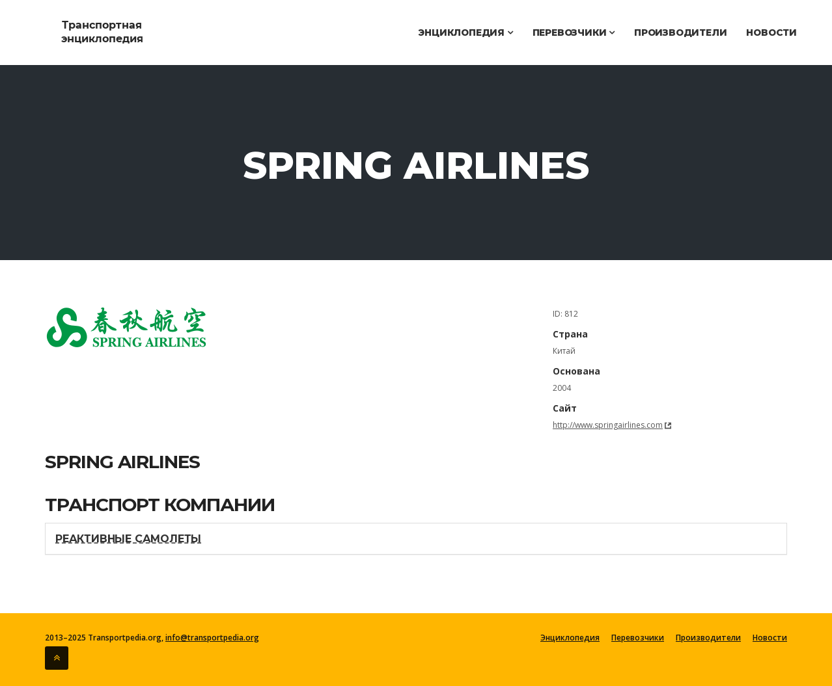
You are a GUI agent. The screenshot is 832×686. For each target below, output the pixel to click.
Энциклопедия (465, 32)
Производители (680, 32)
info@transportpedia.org (212, 637)
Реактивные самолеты (128, 539)
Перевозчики (574, 32)
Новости (771, 32)
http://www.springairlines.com (608, 424)
